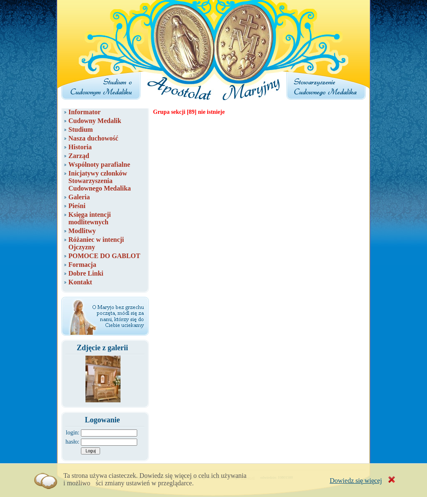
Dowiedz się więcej (356, 480)
